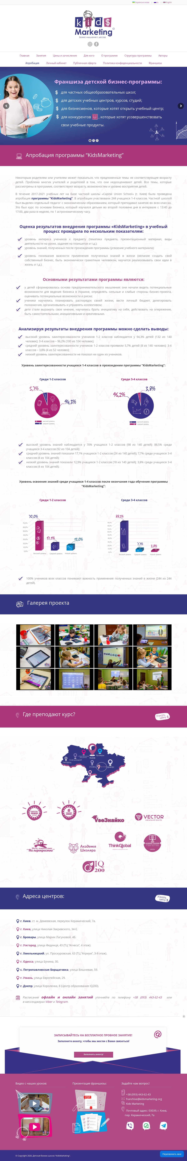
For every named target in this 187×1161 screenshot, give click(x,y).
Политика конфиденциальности (122, 63)
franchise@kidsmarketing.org (144, 1099)
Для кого (89, 55)
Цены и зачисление (65, 55)
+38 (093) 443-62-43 (148, 997)
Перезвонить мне (171, 1154)
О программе (109, 55)
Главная (24, 55)
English (167, 2)
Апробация (32, 63)
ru (156, 2)
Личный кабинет (56, 63)
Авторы (162, 55)
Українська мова (140, 2)
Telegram (61, 1002)
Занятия (41, 55)
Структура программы (138, 55)
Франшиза (155, 63)
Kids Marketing (135, 1103)
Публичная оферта (84, 63)
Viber (48, 1002)
